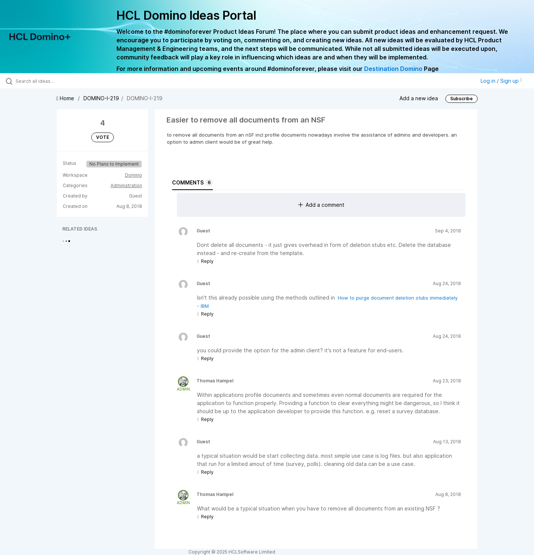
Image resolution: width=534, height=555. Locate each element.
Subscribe (461, 98)
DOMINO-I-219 (101, 98)
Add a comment (321, 205)
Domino (133, 175)
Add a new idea (418, 98)
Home (66, 98)
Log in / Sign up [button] (501, 81)
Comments (192, 182)
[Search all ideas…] (63, 80)
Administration (126, 185)
